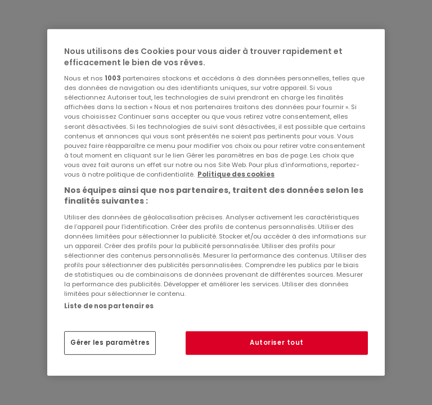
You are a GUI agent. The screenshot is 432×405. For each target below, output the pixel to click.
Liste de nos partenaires (109, 306)
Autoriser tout (277, 342)
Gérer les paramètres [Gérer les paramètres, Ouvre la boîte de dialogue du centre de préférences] (110, 342)
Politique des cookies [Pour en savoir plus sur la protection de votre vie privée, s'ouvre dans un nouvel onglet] (235, 174)
